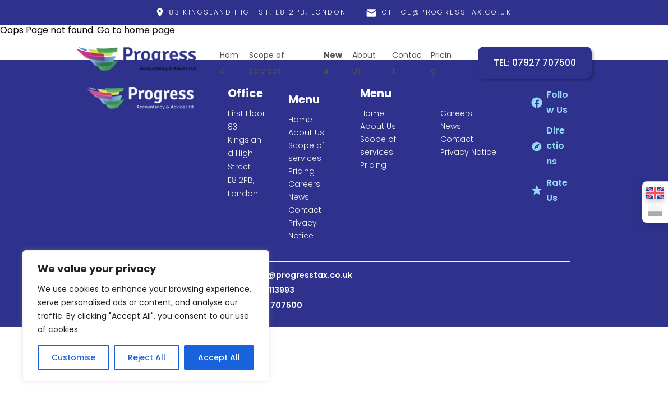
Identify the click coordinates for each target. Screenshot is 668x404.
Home (300, 119)
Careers (304, 184)
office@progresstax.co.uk (297, 275)
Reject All (146, 357)
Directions (555, 145)
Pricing (301, 171)
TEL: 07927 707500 (535, 62)
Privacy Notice (468, 152)
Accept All (219, 357)
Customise (73, 357)
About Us (306, 132)
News (298, 197)
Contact (304, 209)
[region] (145, 316)
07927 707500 (272, 305)
